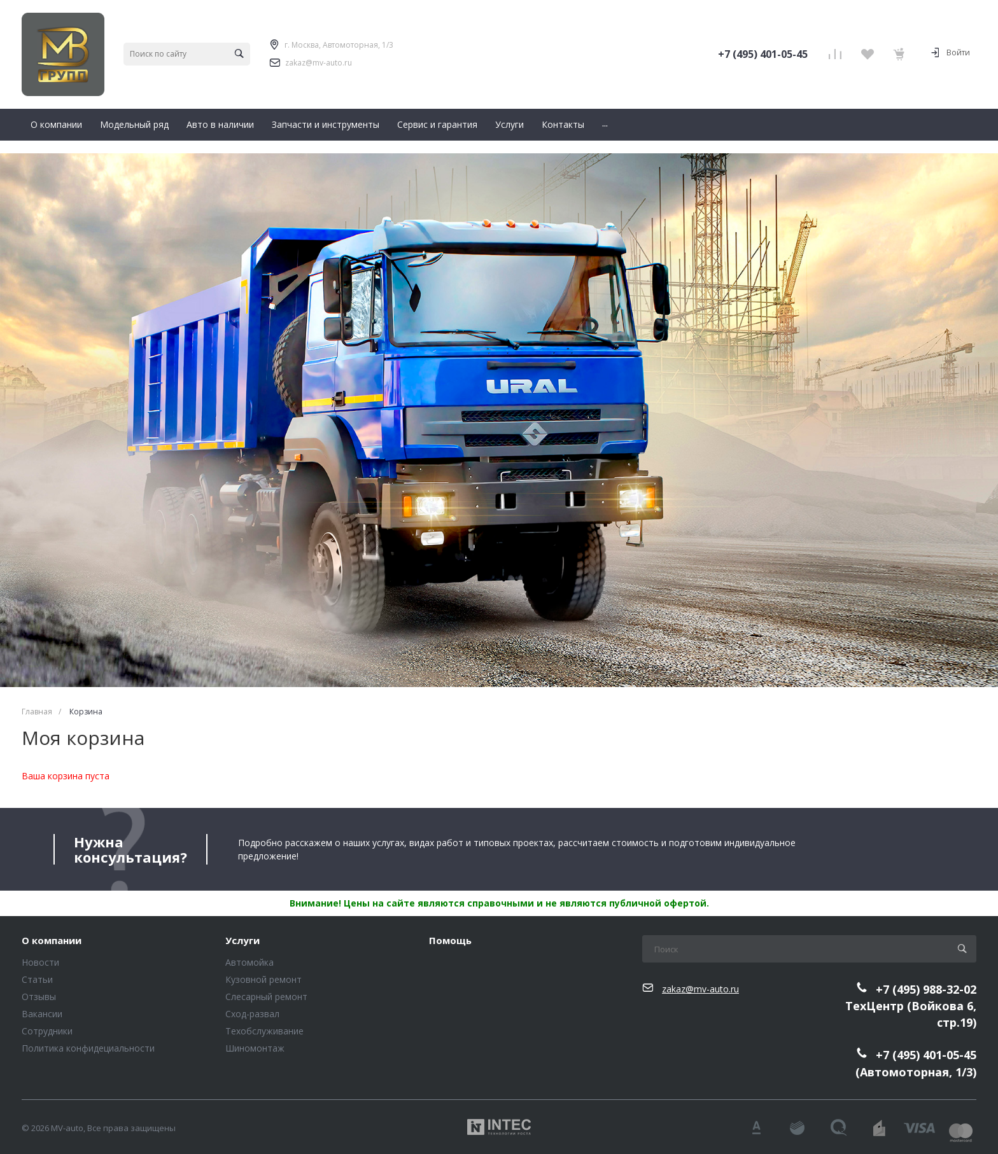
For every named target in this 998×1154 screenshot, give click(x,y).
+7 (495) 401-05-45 (763, 54)
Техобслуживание (264, 1031)
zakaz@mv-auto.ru (318, 63)
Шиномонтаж (255, 1048)
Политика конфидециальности (88, 1048)
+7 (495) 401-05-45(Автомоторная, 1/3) (915, 1064)
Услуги (242, 941)
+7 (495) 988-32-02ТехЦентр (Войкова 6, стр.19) (910, 1006)
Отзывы (39, 997)
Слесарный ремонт (266, 997)
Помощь (450, 941)
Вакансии (42, 1014)
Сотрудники (47, 1031)
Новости (40, 962)
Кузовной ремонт (263, 979)
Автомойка (249, 962)
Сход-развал (252, 1014)
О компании (51, 941)
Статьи (37, 979)
